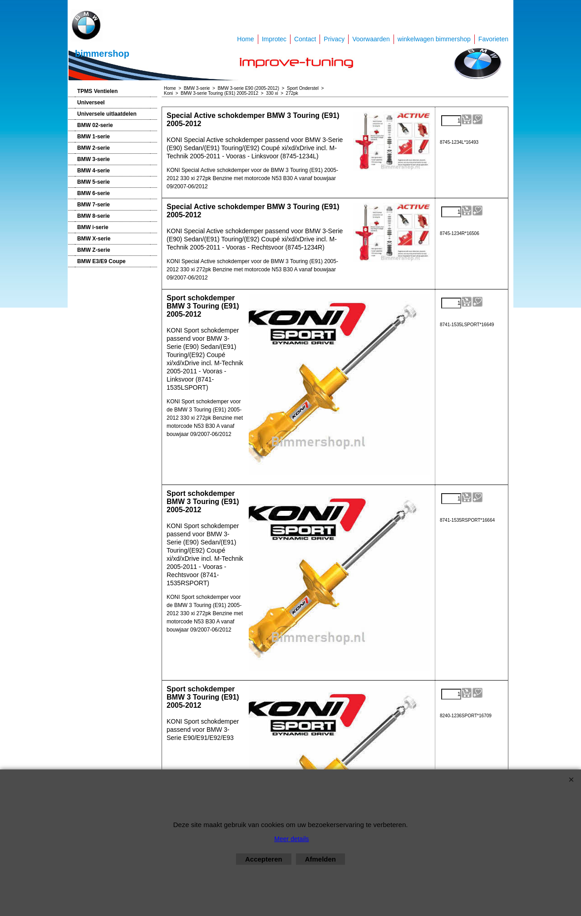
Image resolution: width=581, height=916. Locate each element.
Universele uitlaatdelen (107, 114)
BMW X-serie (93, 238)
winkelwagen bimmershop (434, 39)
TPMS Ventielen (97, 91)
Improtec (274, 39)
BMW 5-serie (93, 182)
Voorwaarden (371, 39)
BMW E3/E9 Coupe (101, 261)
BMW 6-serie (93, 193)
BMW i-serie (92, 227)
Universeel (91, 102)
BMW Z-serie (93, 250)
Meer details (291, 839)
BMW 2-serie (93, 148)
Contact (305, 39)
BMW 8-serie (93, 216)
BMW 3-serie (93, 159)
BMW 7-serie (93, 204)
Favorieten (493, 39)
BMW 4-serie (93, 170)
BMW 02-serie (95, 125)
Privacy (334, 39)
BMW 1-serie (93, 136)
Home (245, 39)
